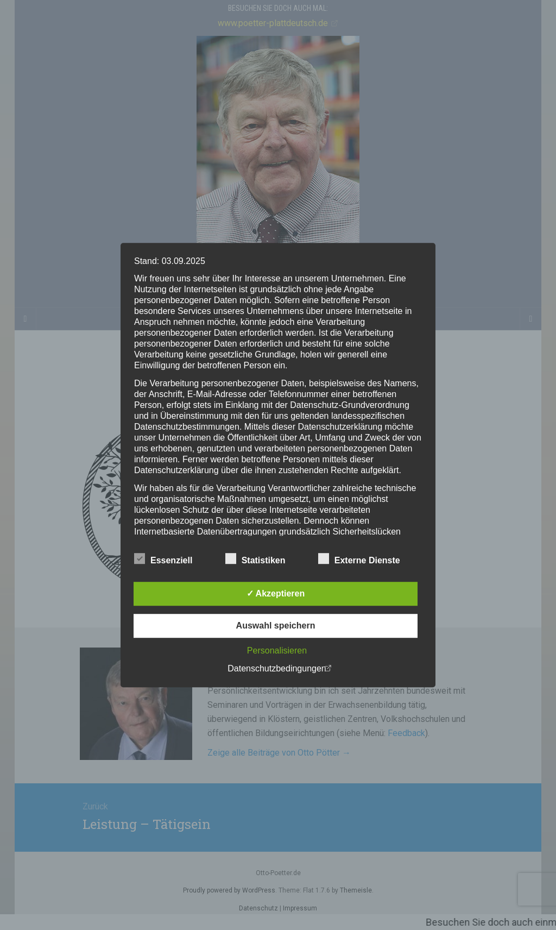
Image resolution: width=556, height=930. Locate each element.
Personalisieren (277, 650)
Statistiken (255, 559)
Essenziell (163, 559)
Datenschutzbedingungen (277, 668)
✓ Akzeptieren (276, 593)
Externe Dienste (359, 559)
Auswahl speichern (275, 625)
